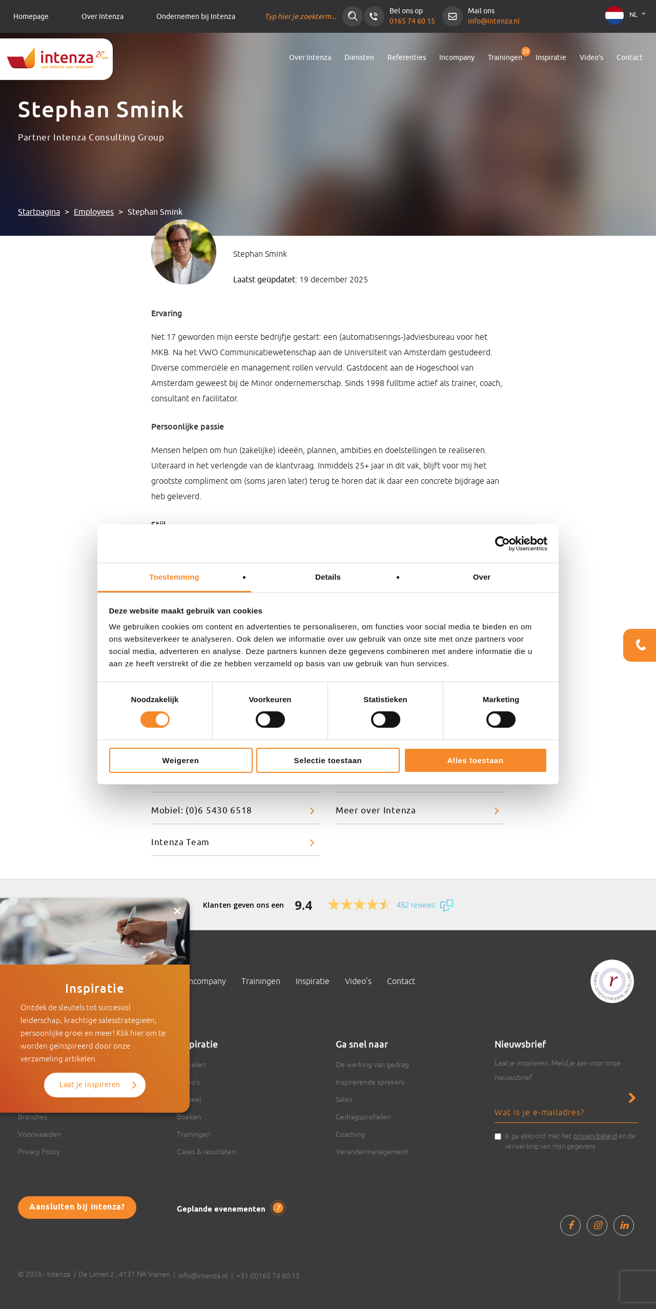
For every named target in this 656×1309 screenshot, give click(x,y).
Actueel (189, 1099)
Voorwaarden (39, 1134)
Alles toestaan (475, 760)
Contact (630, 57)
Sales (344, 1099)
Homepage (31, 16)
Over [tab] (482, 576)
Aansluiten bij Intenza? (77, 1207)
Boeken (189, 1116)
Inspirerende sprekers (370, 1082)
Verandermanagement (372, 1151)
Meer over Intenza (376, 810)
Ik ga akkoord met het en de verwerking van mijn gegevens (570, 1140)
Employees (94, 212)
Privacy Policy (39, 1151)
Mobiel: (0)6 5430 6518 (201, 810)
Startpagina (39, 212)
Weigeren (180, 760)
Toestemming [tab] (174, 576)
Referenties (406, 57)
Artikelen (191, 1064)
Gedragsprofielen (363, 1116)
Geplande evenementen (230, 1208)
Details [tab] (328, 576)
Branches (32, 1116)
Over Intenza (102, 16)
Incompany (457, 57)
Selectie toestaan (328, 760)
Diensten (359, 57)
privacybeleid (595, 1136)
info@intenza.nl (494, 21)
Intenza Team (180, 842)
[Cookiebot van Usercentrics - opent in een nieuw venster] (502, 543)
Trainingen (505, 57)
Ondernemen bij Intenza (195, 16)
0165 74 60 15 (412, 21)
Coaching (350, 1134)
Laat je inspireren (89, 1084)
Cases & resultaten (206, 1151)
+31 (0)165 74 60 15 (268, 1276)
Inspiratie (551, 57)
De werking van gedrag (372, 1064)
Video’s (591, 57)
